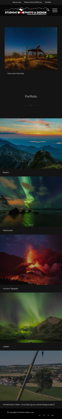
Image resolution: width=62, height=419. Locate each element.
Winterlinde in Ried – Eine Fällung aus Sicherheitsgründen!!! (29, 404)
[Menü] (53, 10)
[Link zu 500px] (52, 415)
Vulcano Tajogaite (10, 288)
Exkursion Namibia (16, 73)
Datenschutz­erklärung (33, 2)
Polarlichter (8, 230)
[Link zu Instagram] (44, 415)
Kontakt (48, 2)
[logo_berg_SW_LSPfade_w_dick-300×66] (26, 10)
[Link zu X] (39, 415)
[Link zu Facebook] (48, 415)
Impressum (17, 2)
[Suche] (46, 10)
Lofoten (6, 346)
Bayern (6, 172)
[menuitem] (17, 2)
